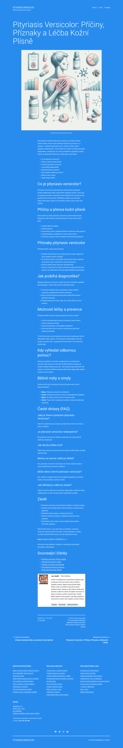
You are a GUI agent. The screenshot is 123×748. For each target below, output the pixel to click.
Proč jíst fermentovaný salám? (22, 689)
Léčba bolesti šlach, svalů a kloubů (57, 695)
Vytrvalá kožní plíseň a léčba (51, 562)
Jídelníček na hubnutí (53, 692)
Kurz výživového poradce (54, 684)
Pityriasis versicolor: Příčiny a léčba (53, 559)
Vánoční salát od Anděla (87, 673)
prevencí (82, 624)
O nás (101, 7)
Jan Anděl (42, 620)
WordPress (99, 740)
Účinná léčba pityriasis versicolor (52, 567)
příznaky (83, 626)
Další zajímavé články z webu (89, 666)
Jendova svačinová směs (54, 687)
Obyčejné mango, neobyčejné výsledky (25, 692)
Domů (94, 7)
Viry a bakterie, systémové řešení (23, 681)
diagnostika (70, 622)
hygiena (76, 622)
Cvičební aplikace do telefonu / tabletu (59, 676)
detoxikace (82, 620)
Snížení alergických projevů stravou (91, 676)
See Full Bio (54, 601)
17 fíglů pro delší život (87, 687)
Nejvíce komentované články (22, 666)
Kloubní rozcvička (18, 676)
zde (44, 344)
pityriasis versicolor (74, 624)
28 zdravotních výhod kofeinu (89, 670)
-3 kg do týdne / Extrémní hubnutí (57, 670)
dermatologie (75, 620)
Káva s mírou (84, 689)
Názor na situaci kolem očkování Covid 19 (26, 670)
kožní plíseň (82, 622)
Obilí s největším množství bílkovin (23, 684)
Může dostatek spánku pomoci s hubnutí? (26, 678)
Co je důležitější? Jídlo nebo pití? (23, 673)
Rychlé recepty (51, 681)
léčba (67, 624)
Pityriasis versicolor (23, 7)
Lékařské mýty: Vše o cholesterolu (91, 678)
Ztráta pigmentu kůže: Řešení (51, 570)
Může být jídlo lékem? (87, 692)
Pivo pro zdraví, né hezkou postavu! (91, 684)
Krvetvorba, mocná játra (20, 687)
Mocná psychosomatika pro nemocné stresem (94, 681)
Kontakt (107, 7)
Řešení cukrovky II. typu (54, 689)
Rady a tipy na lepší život (54, 666)
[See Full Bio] (59, 601)
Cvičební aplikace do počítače (56, 673)
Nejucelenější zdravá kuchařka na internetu (60, 678)
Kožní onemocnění (80, 618)
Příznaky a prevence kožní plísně (52, 565)
